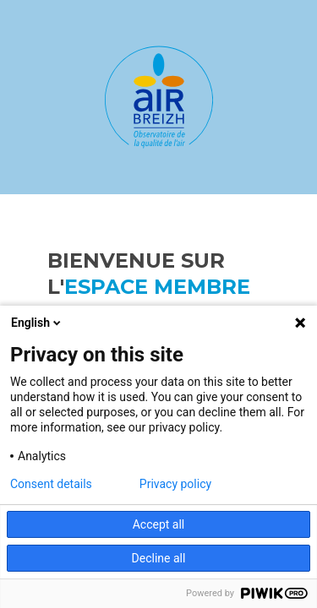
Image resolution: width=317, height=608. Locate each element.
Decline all (159, 558)
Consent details (51, 484)
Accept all (159, 524)
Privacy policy (175, 484)
